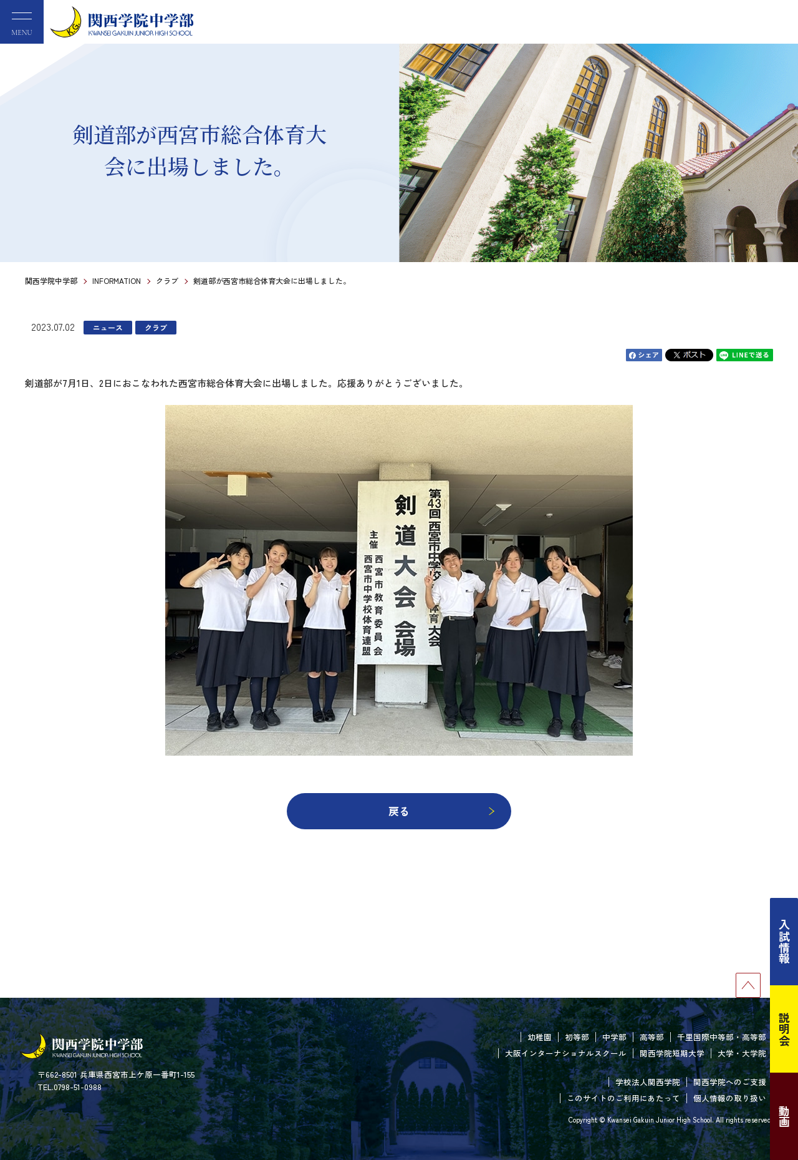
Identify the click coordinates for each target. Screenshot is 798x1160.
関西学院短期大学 (672, 1053)
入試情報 (784, 941)
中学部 (614, 1037)
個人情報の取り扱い (729, 1098)
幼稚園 (539, 1037)
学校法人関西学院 (647, 1082)
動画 (784, 1116)
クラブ (167, 280)
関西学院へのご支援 (729, 1082)
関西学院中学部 (51, 280)
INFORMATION (116, 280)
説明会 (784, 1029)
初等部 (577, 1037)
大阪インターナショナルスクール (566, 1053)
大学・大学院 (742, 1053)
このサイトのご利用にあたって (623, 1098)
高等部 (652, 1037)
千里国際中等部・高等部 (721, 1037)
